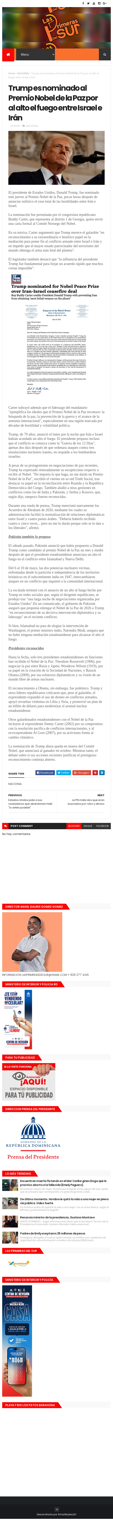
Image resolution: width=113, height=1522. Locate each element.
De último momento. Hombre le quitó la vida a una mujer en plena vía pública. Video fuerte (64, 1204)
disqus (88, 829)
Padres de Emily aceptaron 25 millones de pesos (52, 1237)
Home (11, 74)
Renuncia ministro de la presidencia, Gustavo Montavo (57, 1221)
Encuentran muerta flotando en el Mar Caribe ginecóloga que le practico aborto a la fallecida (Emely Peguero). (63, 1186)
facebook (102, 829)
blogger (74, 829)
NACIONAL (23, 74)
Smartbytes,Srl (67, 1517)
